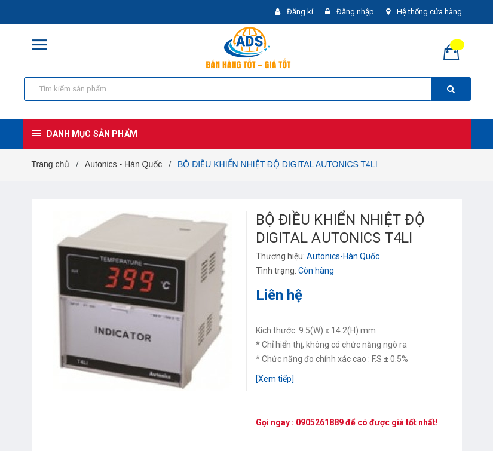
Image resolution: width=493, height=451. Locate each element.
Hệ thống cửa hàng (429, 11)
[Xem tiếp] (275, 378)
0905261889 (320, 422)
